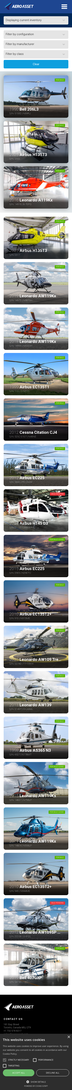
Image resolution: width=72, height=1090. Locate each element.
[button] (36, 1081)
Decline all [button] (53, 1072)
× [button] (68, 1037)
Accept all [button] (18, 1072)
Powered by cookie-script (36, 1086)
